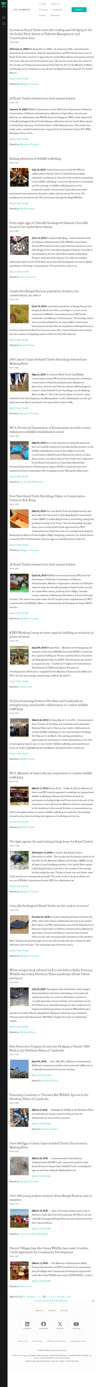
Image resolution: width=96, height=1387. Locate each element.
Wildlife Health (27, 208)
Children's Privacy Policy (56, 1341)
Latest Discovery (28, 276)
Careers (42, 15)
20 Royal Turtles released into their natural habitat (42, 98)
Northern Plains (27, 1032)
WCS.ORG (64, 1311)
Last (68, 1296)
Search (64, 1300)
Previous (31, 1296)
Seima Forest (26, 686)
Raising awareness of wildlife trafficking (35, 159)
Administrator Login (78, 1341)
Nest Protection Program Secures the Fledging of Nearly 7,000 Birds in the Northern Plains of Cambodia (50, 1048)
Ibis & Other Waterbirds (31, 481)
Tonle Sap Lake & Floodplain (34, 1233)
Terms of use (23, 1341)
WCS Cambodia (22, 9)
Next (62, 1296)
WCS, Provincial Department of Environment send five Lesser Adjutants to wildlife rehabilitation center (50, 430)
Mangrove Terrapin (29, 84)
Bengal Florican (27, 345)
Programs (43, 10)
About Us (55, 4)
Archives (55, 1300)
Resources (55, 15)
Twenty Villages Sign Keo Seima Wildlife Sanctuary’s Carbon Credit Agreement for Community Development (49, 1250)
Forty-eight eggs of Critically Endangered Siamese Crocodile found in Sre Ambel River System (49, 225)
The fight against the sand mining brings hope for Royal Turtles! (51, 842)
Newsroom (57, 10)
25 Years (42, 4)
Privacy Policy (37, 1341)
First (23, 1296)
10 (58, 1296)
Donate (79, 10)
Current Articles (42, 1300)
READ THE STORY (19, 78)
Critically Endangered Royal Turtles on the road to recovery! (49, 906)
